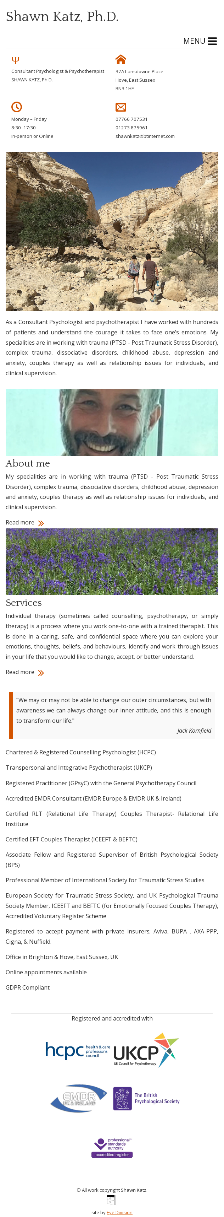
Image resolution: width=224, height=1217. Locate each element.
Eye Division (120, 1212)
